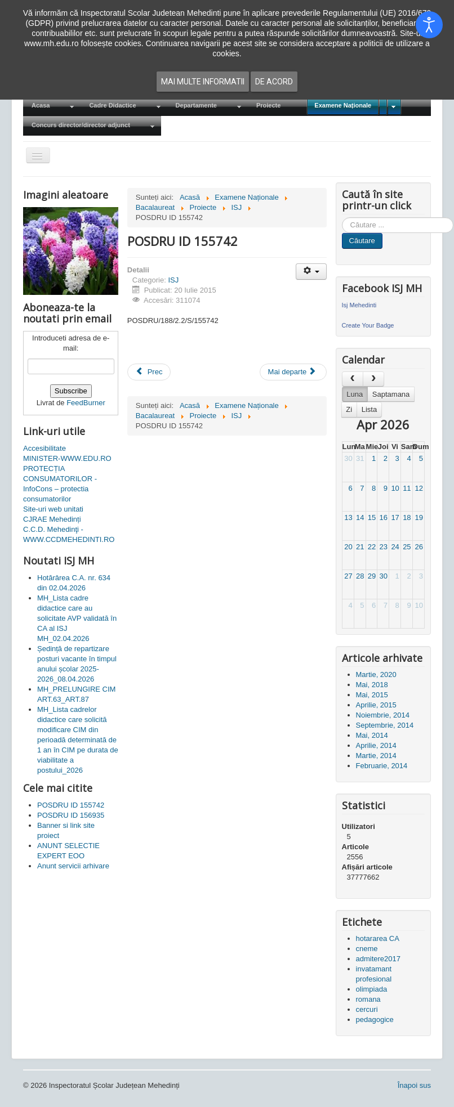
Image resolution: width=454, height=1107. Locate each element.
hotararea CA (377, 938)
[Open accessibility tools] (429, 24)
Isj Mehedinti (359, 305)
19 (418, 517)
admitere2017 (378, 958)
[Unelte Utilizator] (311, 271)
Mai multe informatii (202, 81)
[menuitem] (52, 106)
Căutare (362, 240)
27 (348, 576)
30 (348, 458)
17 (395, 517)
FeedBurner (85, 402)
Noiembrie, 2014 (383, 715)
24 (395, 547)
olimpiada (372, 989)
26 (418, 547)
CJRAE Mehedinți (52, 519)
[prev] (352, 379)
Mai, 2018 (372, 684)
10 (395, 488)
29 (372, 576)
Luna (354, 394)
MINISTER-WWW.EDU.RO (67, 458)
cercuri (367, 1009)
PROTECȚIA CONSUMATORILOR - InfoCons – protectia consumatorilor (60, 483)
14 (360, 517)
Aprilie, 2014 (376, 745)
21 (360, 547)
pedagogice (375, 1019)
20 (348, 547)
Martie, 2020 (376, 674)
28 (360, 576)
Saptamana (391, 394)
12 (418, 488)
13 (348, 517)
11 (407, 488)
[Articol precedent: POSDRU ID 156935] (149, 372)
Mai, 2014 (372, 735)
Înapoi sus (414, 1085)
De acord (274, 81)
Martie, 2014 (376, 755)
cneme (367, 948)
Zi (349, 409)
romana (368, 999)
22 (372, 547)
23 (384, 547)
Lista (369, 409)
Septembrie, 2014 (385, 725)
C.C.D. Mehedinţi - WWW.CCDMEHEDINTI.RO (68, 534)
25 (407, 547)
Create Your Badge (368, 325)
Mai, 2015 (372, 695)
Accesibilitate (44, 448)
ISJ (173, 280)
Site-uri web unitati (53, 509)
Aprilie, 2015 (376, 705)
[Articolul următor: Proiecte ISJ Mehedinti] (293, 372)
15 (372, 517)
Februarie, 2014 (382, 765)
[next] (373, 379)
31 (360, 458)
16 (384, 517)
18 (407, 517)
